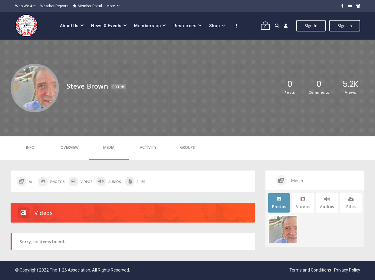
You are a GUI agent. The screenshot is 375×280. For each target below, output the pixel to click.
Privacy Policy (347, 270)
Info (30, 147)
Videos (80, 181)
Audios (108, 181)
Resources (185, 25)
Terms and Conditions (310, 270)
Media (108, 147)
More (111, 6)
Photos (51, 181)
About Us (69, 25)
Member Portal (87, 6)
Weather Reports (54, 6)
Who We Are (25, 6)
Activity (148, 147)
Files (135, 181)
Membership (147, 25)
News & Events (106, 25)
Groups (187, 147)
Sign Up (344, 25)
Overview (70, 147)
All (26, 181)
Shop (214, 25)
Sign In (310, 25)
